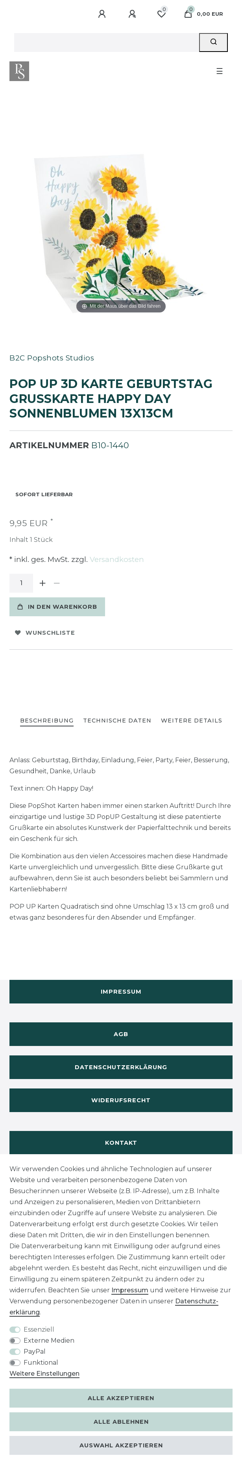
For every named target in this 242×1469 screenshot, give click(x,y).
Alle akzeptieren (121, 1398)
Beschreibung (47, 720)
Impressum (121, 991)
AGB (121, 1034)
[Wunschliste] (161, 14)
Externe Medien (49, 1340)
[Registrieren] (133, 14)
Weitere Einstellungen (44, 1373)
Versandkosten (116, 559)
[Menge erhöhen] (42, 583)
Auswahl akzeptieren (121, 1445)
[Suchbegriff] (106, 42)
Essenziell (39, 1329)
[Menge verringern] (57, 583)
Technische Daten (117, 720)
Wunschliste (45, 632)
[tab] (46, 721)
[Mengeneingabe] (21, 583)
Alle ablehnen (121, 1421)
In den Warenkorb (57, 606)
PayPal (35, 1351)
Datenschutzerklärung (121, 1067)
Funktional (41, 1362)
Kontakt (121, 1142)
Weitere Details (191, 720)
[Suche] (213, 42)
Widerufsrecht (121, 1100)
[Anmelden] (103, 14)
